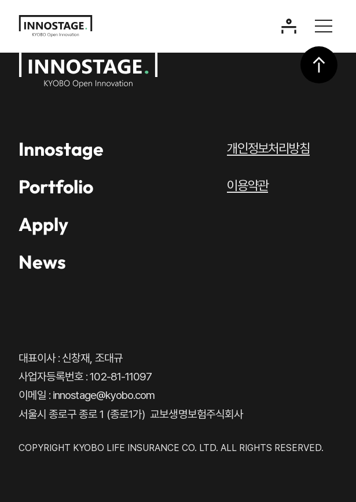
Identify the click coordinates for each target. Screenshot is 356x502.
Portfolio (56, 186)
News (42, 261)
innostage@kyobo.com (104, 395)
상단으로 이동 (318, 64)
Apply (43, 224)
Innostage (61, 148)
